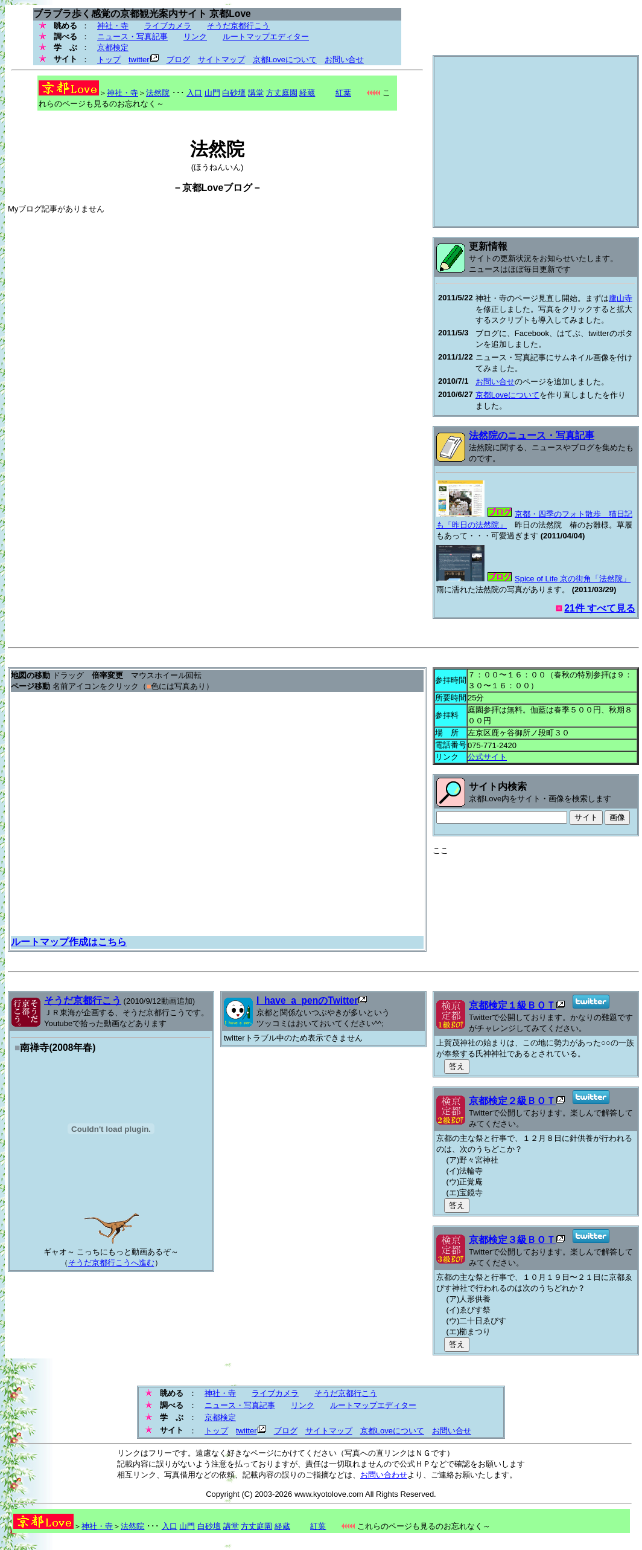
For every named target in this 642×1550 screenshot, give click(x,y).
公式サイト (487, 756)
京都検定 (113, 47)
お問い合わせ (383, 1474)
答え (457, 1066)
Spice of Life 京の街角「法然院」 (573, 578)
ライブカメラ (167, 25)
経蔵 (307, 92)
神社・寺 (113, 25)
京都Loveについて (285, 59)
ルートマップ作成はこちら (69, 942)
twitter (139, 59)
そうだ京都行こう (238, 25)
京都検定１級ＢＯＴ (512, 1005)
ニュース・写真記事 (132, 36)
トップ (109, 59)
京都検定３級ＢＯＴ (512, 1240)
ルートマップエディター (266, 36)
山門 (212, 92)
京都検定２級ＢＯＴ (512, 1101)
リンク (195, 36)
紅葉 (334, 92)
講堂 (256, 92)
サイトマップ (221, 59)
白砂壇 (234, 92)
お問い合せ (344, 59)
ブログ (178, 59)
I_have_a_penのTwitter (307, 1000)
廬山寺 (620, 298)
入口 (194, 92)
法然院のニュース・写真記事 (531, 435)
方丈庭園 (281, 92)
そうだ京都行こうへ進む (111, 1262)
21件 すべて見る (599, 608)
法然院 (158, 92)
